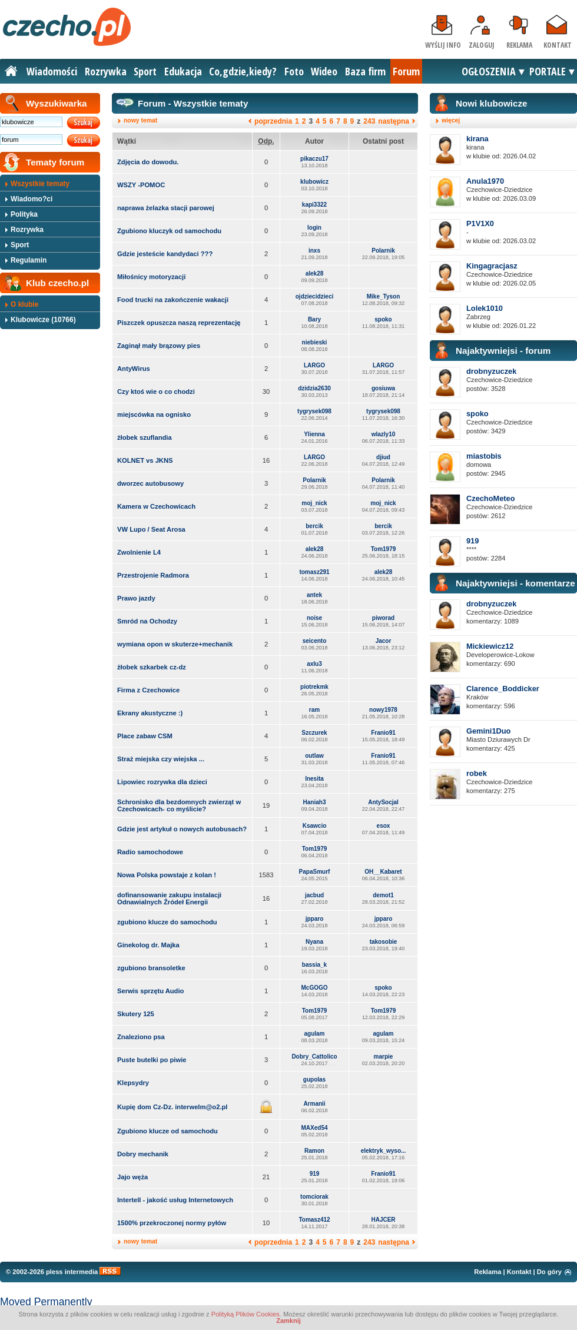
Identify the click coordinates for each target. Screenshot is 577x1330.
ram (314, 710)
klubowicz (314, 181)
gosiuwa (383, 388)
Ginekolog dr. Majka (148, 944)
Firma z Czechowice (148, 690)
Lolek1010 (484, 308)
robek (476, 773)
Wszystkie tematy (40, 183)
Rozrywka (106, 71)
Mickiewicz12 (489, 646)
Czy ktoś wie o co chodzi (156, 391)
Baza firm (365, 71)
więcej (451, 120)
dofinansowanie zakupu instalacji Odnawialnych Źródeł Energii (169, 898)
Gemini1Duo (488, 731)
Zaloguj (481, 45)
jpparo (315, 919)
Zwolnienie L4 (139, 552)
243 (369, 121)
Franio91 (383, 732)
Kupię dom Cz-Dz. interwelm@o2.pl (172, 1106)
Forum (406, 71)
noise (314, 618)
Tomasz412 (314, 1219)
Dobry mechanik (142, 1153)
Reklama (519, 45)
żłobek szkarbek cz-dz (151, 667)
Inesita (314, 778)
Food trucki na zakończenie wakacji (172, 299)
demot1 (383, 895)
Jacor (384, 641)
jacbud (314, 895)
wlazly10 (384, 434)
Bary (314, 319)
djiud (383, 457)
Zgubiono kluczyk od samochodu (169, 230)
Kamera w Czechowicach (156, 506)
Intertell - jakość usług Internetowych (175, 1199)
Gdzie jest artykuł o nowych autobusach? (182, 829)
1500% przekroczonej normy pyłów (171, 1222)
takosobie (383, 941)
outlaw (314, 755)
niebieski (314, 342)
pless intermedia (72, 1271)
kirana (477, 138)
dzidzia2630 (314, 388)
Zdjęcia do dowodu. (147, 161)
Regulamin (29, 260)
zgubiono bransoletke (151, 967)
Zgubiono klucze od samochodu (167, 1131)
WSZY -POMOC (141, 184)
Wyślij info (443, 45)
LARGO (314, 365)
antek (314, 595)
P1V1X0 (480, 223)
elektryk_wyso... (383, 1150)
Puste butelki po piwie (152, 1059)
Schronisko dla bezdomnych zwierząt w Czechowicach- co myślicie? (179, 805)
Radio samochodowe (150, 851)
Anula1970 (485, 181)
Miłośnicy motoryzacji (151, 276)
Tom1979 (383, 549)
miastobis (484, 456)
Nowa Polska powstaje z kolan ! (166, 874)
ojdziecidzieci (314, 296)
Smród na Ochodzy (147, 621)
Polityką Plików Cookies (245, 1314)
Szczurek (314, 732)
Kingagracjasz (492, 265)
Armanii (314, 1103)
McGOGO (314, 987)
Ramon (314, 1150)
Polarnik (383, 250)
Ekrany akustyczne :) (150, 713)
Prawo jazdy (136, 598)
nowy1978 (383, 710)
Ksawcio (315, 825)
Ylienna (314, 434)
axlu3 (314, 664)
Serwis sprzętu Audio (150, 990)
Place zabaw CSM (145, 735)
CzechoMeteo (490, 498)
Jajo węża (132, 1176)
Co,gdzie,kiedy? (243, 71)
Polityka (24, 214)
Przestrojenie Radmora (153, 575)
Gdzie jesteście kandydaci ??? (165, 253)
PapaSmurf (314, 871)
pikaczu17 (314, 158)
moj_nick (314, 503)
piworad (383, 618)
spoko (383, 319)
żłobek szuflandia (144, 437)
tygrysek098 (314, 411)
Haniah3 (314, 802)
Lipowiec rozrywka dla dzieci (162, 781)
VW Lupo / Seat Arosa (151, 529)
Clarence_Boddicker (502, 688)
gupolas (314, 1079)
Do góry (549, 1271)
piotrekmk (314, 687)
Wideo (324, 71)
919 (315, 1173)
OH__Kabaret (383, 871)
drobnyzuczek (491, 371)
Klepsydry (133, 1082)
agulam (314, 1033)
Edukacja (183, 71)
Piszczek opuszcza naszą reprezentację (179, 322)
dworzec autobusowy (150, 483)
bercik (314, 526)
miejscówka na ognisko (154, 414)
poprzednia (273, 121)
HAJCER (383, 1219)
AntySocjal (383, 802)
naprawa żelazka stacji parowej (165, 207)
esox (383, 825)
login (314, 227)
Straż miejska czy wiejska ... (160, 758)
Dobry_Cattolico (314, 1056)
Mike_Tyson (383, 296)
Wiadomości (51, 71)
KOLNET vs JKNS (145, 460)
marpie (383, 1056)
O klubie (24, 304)
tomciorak (314, 1196)
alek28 (315, 273)
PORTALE (547, 71)
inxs (314, 250)
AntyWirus (133, 368)
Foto (294, 71)
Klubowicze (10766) (43, 319)
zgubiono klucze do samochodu (167, 922)
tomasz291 (314, 572)
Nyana (314, 941)
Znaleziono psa (141, 1036)
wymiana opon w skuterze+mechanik (175, 644)
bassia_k (314, 964)
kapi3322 (314, 204)
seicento (315, 641)
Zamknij (288, 1320)
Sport (145, 71)
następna (393, 121)
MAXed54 (314, 1128)
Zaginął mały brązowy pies (158, 345)
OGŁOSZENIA (489, 71)
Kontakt (557, 45)
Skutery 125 (135, 1013)
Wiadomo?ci (31, 199)
